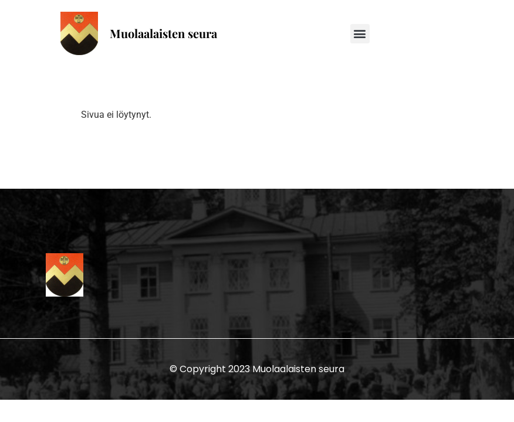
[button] (360, 33)
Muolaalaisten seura (163, 33)
